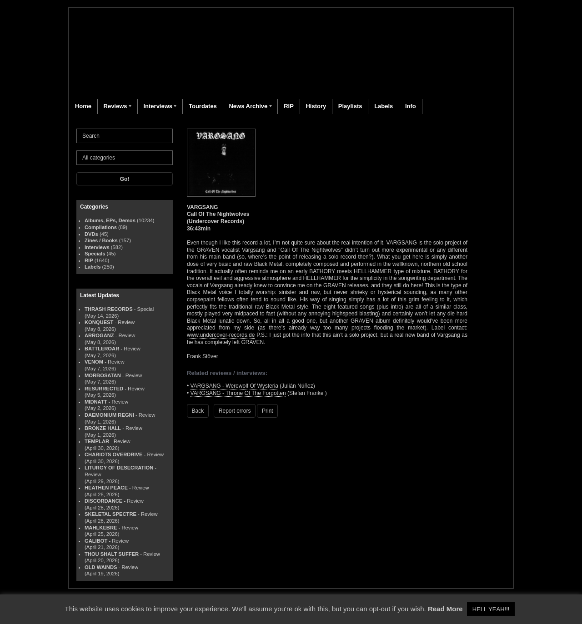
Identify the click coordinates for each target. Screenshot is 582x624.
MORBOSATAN (103, 375)
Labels (383, 106)
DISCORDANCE (103, 501)
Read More (445, 609)
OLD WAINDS (101, 567)
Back (198, 411)
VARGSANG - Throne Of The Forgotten (238, 393)
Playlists (350, 106)
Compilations (101, 227)
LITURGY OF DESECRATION (119, 467)
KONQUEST (99, 322)
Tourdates (203, 106)
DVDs (91, 234)
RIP (289, 106)
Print (267, 411)
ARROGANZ (99, 335)
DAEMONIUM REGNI (109, 415)
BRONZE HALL (103, 428)
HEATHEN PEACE (106, 487)
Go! (125, 179)
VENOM (94, 361)
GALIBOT (96, 541)
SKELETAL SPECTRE (110, 514)
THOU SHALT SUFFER (112, 554)
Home (83, 106)
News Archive (248, 106)
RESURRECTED (104, 388)
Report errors (235, 411)
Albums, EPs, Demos (110, 220)
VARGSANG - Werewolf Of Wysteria (234, 386)
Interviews (157, 106)
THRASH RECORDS (109, 309)
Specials (95, 253)
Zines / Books (101, 240)
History (316, 106)
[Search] (124, 136)
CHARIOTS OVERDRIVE (113, 454)
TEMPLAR (97, 441)
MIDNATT (96, 401)
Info (410, 106)
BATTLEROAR (102, 348)
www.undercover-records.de (221, 335)
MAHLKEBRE (101, 527)
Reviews (115, 106)
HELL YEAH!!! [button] (491, 609)
